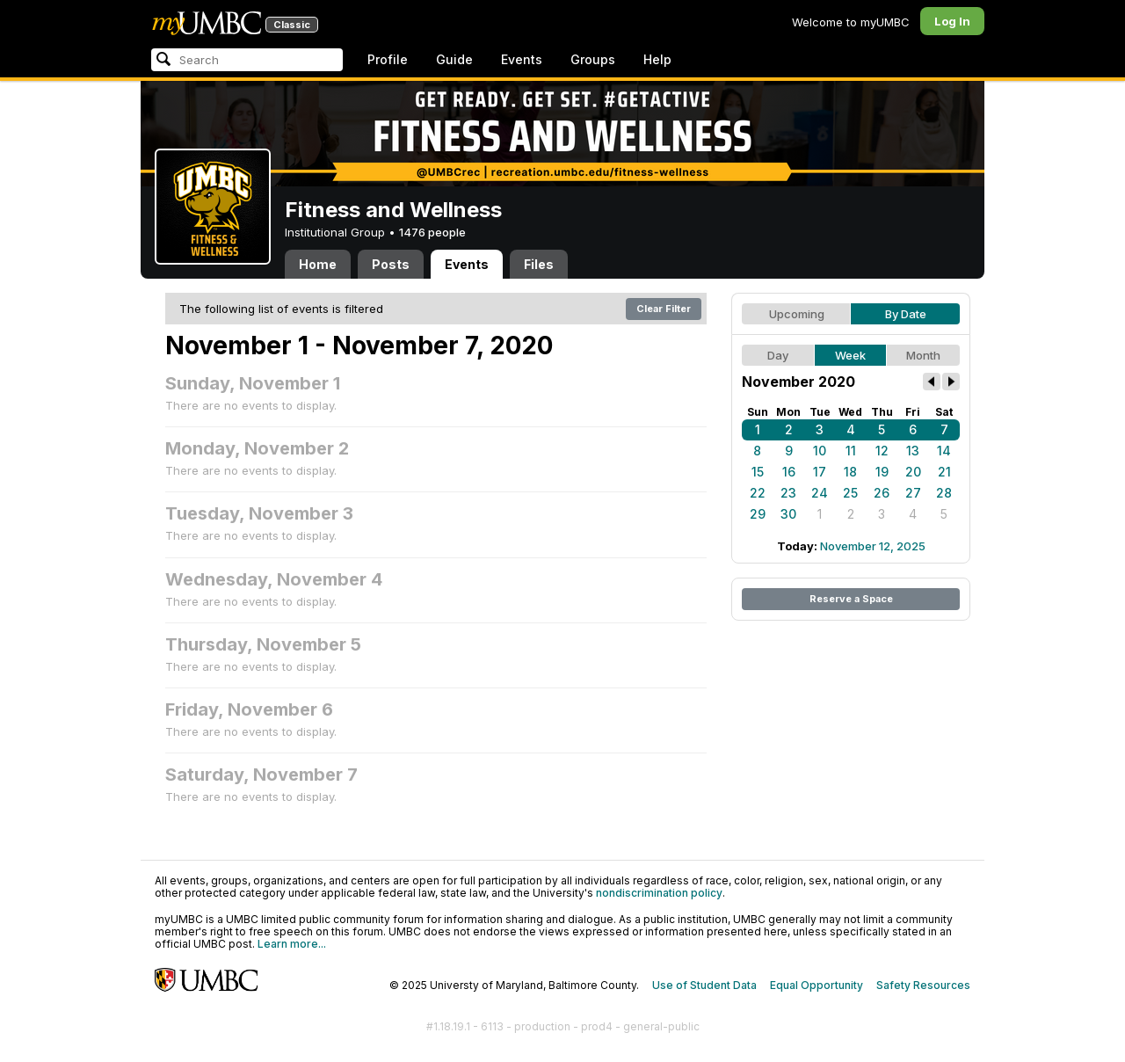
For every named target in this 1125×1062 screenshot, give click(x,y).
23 (788, 492)
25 (850, 492)
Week (850, 355)
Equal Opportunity (816, 985)
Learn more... (292, 943)
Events (521, 59)
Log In (952, 21)
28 (944, 492)
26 (881, 492)
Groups (592, 59)
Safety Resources (923, 985)
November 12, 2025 (872, 546)
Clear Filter (663, 308)
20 (913, 471)
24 (819, 492)
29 (758, 513)
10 (819, 450)
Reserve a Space (851, 599)
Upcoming (796, 314)
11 (851, 450)
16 (788, 471)
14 (944, 450)
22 (758, 492)
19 (882, 471)
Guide (454, 59)
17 (819, 471)
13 (912, 450)
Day (777, 355)
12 (882, 450)
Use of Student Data (704, 985)
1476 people (432, 232)
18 (850, 471)
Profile (387, 59)
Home (318, 264)
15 (757, 471)
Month (923, 355)
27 (913, 492)
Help (657, 59)
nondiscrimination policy (659, 892)
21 (944, 471)
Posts (391, 264)
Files (539, 264)
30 (788, 513)
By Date (905, 314)
